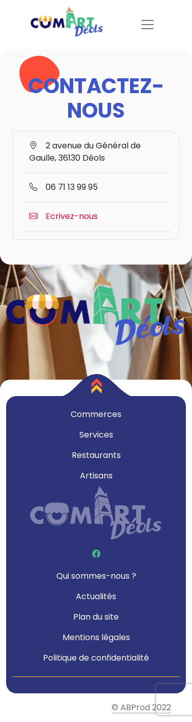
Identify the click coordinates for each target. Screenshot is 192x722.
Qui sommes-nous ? (96, 576)
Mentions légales (96, 637)
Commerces (96, 414)
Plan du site (96, 617)
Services (96, 435)
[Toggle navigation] (147, 24)
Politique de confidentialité (96, 658)
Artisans (96, 476)
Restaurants (96, 455)
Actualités (96, 596)
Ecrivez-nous (63, 216)
